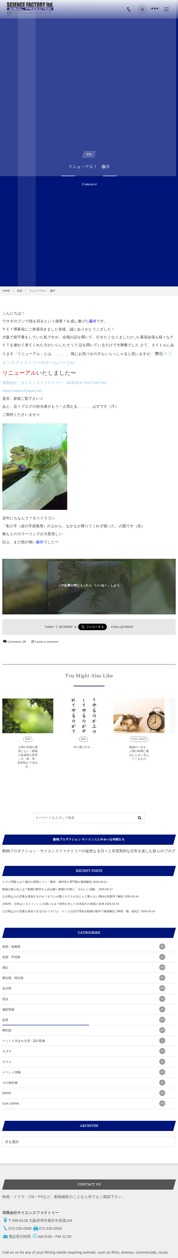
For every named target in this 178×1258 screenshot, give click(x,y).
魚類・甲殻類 (83, 957)
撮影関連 (83, 1009)
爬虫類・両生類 (83, 978)
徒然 (27, 741)
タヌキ (83, 1051)
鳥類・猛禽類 (83, 947)
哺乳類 (83, 1030)
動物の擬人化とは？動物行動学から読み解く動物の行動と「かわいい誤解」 (50, 889)
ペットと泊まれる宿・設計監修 (83, 1041)
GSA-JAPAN (139, 741)
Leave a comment (46, 641)
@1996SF (66, 627)
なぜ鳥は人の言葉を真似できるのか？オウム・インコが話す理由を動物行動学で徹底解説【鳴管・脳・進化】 (71, 911)
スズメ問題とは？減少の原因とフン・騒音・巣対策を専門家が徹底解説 (47, 881)
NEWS (83, 1093)
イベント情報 (83, 1072)
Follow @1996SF (122, 627)
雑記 (83, 967)
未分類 (83, 988)
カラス (83, 1062)
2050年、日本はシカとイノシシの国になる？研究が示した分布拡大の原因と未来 (53, 903)
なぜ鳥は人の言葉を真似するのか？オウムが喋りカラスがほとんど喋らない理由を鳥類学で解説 (63, 896)
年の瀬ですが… (83, 749)
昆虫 (83, 999)
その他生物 (83, 1083)
